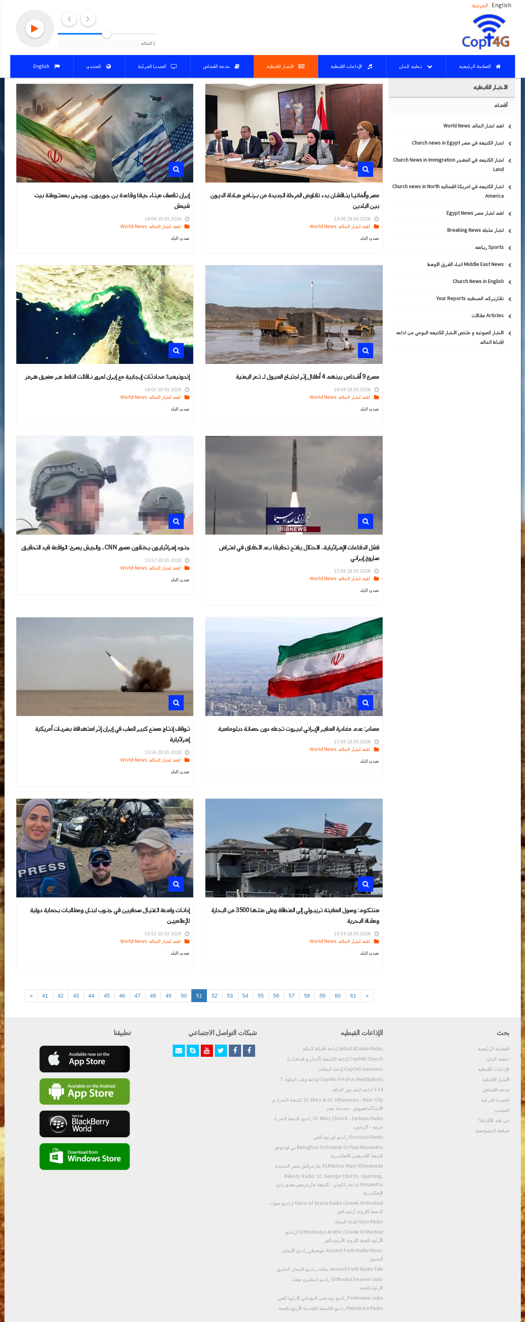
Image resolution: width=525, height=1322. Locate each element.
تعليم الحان (497, 1059)
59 (322, 996)
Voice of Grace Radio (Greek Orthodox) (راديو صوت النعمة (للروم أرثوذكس (326, 1207)
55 (261, 996)
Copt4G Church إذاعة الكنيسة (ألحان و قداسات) (335, 1059)
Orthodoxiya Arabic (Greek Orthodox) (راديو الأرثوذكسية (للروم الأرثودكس (334, 1236)
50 (184, 996)
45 (107, 996)
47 (138, 996)
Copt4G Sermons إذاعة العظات (350, 1069)
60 (338, 996)
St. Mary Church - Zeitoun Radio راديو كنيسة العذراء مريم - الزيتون (328, 1122)
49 (169, 996)
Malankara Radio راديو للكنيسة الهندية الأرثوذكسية (331, 1308)
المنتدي (502, 1110)
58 (307, 996)
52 (214, 996)
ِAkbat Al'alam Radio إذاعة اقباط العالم (342, 1048)
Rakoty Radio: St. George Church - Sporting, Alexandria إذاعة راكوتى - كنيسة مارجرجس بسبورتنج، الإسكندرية (329, 1184)
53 (230, 996)
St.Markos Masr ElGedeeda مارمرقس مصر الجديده (329, 1166)
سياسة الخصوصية (492, 1130)
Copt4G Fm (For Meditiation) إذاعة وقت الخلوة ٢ (332, 1079)
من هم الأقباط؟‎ (493, 1120)
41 (45, 996)
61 (353, 996)
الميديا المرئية (495, 1100)
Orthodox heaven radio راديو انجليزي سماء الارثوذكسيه (337, 1283)
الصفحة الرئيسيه (493, 1048)
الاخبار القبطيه (495, 1079)
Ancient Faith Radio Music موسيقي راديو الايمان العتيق (332, 1254)
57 (292, 996)
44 (91, 996)
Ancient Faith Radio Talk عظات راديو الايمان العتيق (329, 1269)
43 (76, 996)
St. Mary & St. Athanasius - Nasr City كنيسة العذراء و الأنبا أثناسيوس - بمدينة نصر (327, 1104)
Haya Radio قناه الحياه (359, 1221)
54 (246, 996)
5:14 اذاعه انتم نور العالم (357, 1089)
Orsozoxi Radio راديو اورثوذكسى (348, 1137)
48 (153, 996)
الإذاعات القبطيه (493, 1069)
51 (199, 996)
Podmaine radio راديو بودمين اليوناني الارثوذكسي (330, 1298)
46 (122, 996)
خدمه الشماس (496, 1089)
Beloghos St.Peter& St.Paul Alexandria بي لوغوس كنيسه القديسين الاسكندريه (328, 1151)
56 (276, 996)
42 (61, 996)
